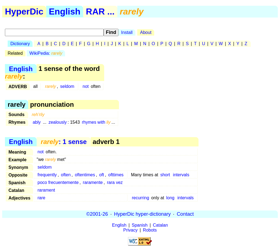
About (145, 32)
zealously (57, 122)
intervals (181, 174)
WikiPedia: (46, 53)
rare (41, 197)
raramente (93, 182)
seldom (67, 86)
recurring (140, 197)
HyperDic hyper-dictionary (142, 214)
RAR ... (100, 11)
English (65, 11)
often (66, 174)
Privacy (130, 230)
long (170, 197)
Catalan (160, 225)
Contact (185, 214)
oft (101, 174)
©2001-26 (97, 214)
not (86, 86)
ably (36, 122)
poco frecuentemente (57, 182)
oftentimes (85, 174)
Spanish (140, 225)
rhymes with (96, 122)
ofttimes (116, 174)
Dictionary (20, 43)
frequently (47, 174)
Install (127, 32)
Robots (150, 230)
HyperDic (24, 11)
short (165, 174)
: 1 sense (64, 141)
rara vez (115, 182)
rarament (46, 190)
